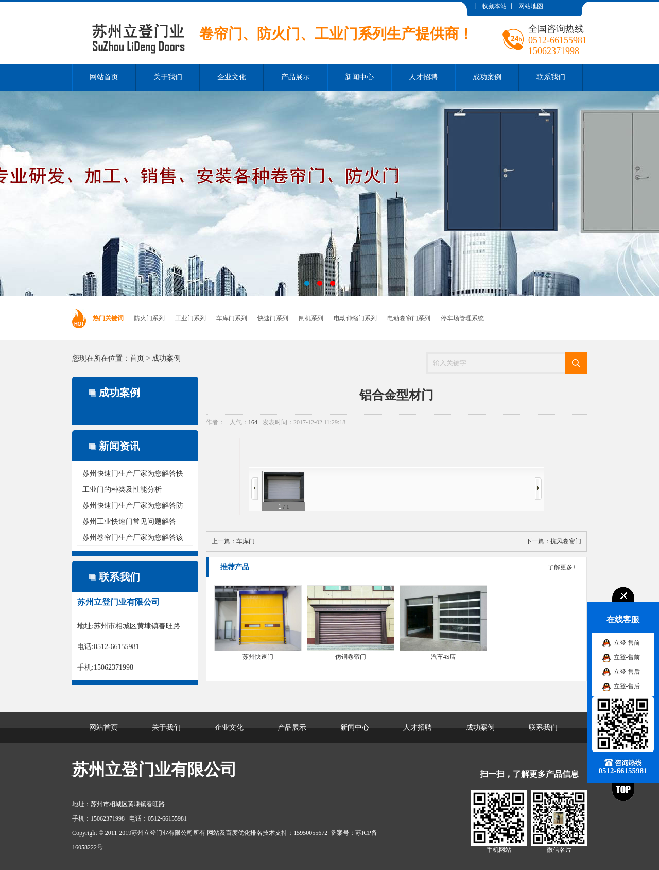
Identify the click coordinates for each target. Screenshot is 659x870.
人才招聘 (423, 77)
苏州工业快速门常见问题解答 (129, 521)
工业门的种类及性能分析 (122, 489)
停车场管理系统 (462, 318)
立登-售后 (627, 671)
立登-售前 (627, 642)
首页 (137, 358)
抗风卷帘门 (565, 541)
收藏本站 (494, 6)
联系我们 (550, 77)
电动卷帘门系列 (408, 318)
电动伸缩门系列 (355, 318)
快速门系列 (272, 318)
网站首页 (104, 77)
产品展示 (295, 77)
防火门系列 (149, 318)
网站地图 (530, 6)
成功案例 (487, 77)
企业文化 (231, 77)
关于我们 (167, 77)
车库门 (245, 541)
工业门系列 (190, 318)
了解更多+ (562, 567)
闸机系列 (311, 318)
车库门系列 (231, 318)
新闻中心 (359, 77)
